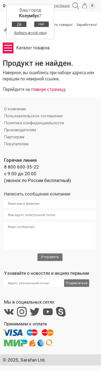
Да (19, 24)
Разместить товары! (55, 25)
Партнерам (14, 137)
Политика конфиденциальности (34, 123)
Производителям (20, 130)
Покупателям (16, 144)
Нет (42, 24)
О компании (15, 109)
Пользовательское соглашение (33, 116)
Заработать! (86, 25)
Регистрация (60, 6)
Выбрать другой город (30, 33)
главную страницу (48, 89)
